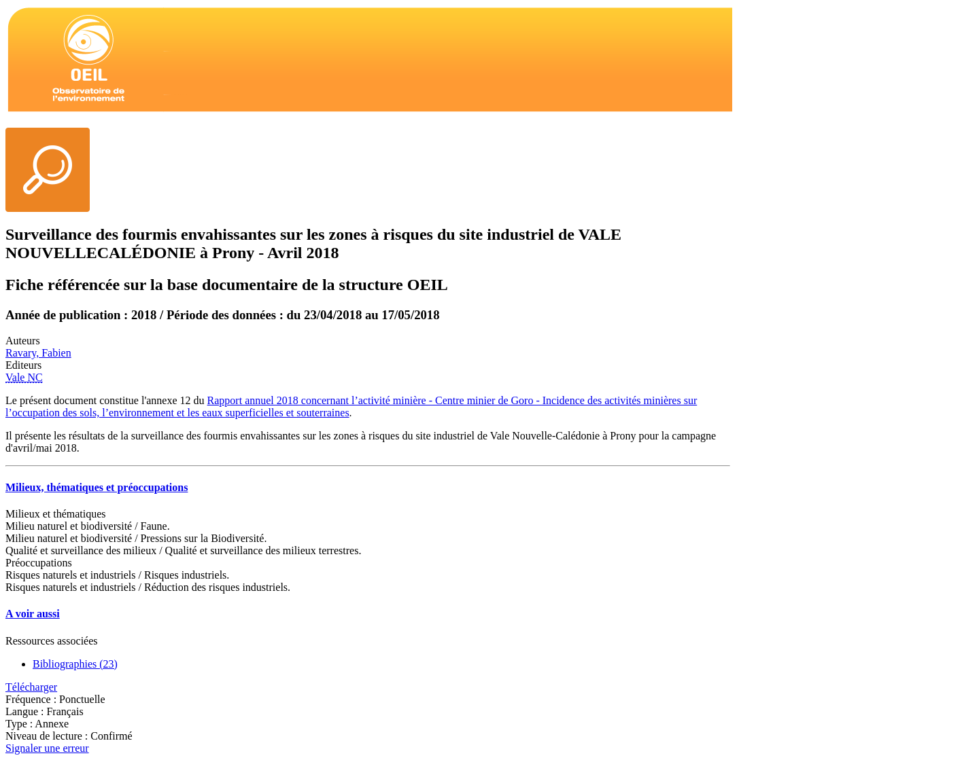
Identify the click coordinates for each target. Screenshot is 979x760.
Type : (20, 723)
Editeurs (23, 365)
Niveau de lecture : (47, 736)
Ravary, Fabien (38, 353)
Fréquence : (32, 699)
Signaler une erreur (47, 748)
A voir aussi (32, 613)
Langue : (25, 711)
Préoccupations (38, 562)
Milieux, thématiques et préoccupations (96, 487)
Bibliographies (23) (75, 664)
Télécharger (31, 687)
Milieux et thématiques (55, 514)
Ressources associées (51, 641)
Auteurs (22, 340)
